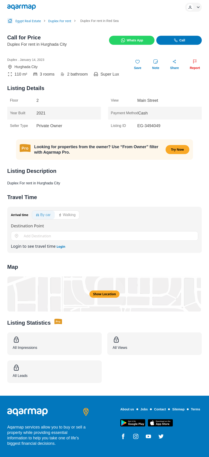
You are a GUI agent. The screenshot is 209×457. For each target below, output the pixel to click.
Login (61, 246)
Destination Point (27, 225)
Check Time (41, 178)
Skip (66, 178)
